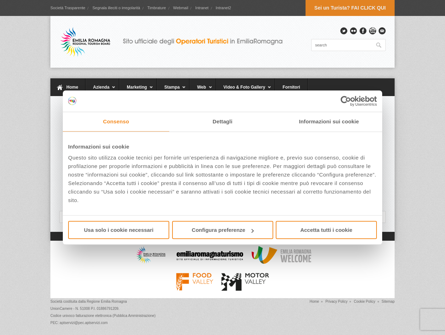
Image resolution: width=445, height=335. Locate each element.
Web (200, 90)
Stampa (171, 90)
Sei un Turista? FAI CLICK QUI (350, 8)
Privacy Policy (336, 301)
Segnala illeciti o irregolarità (116, 8)
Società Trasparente (67, 8)
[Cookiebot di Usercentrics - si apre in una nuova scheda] (346, 101)
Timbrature (156, 8)
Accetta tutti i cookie (326, 230)
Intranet (201, 8)
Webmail (180, 8)
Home (72, 87)
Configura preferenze (223, 230)
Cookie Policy (364, 301)
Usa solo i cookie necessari (119, 230)
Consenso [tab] (116, 121)
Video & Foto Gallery (244, 90)
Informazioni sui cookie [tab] (329, 121)
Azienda (101, 90)
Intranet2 (223, 8)
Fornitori (291, 87)
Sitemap (388, 301)
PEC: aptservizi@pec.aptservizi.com (79, 323)
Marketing (136, 90)
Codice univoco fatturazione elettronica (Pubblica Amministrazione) (102, 316)
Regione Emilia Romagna (107, 301)
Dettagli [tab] (222, 121)
